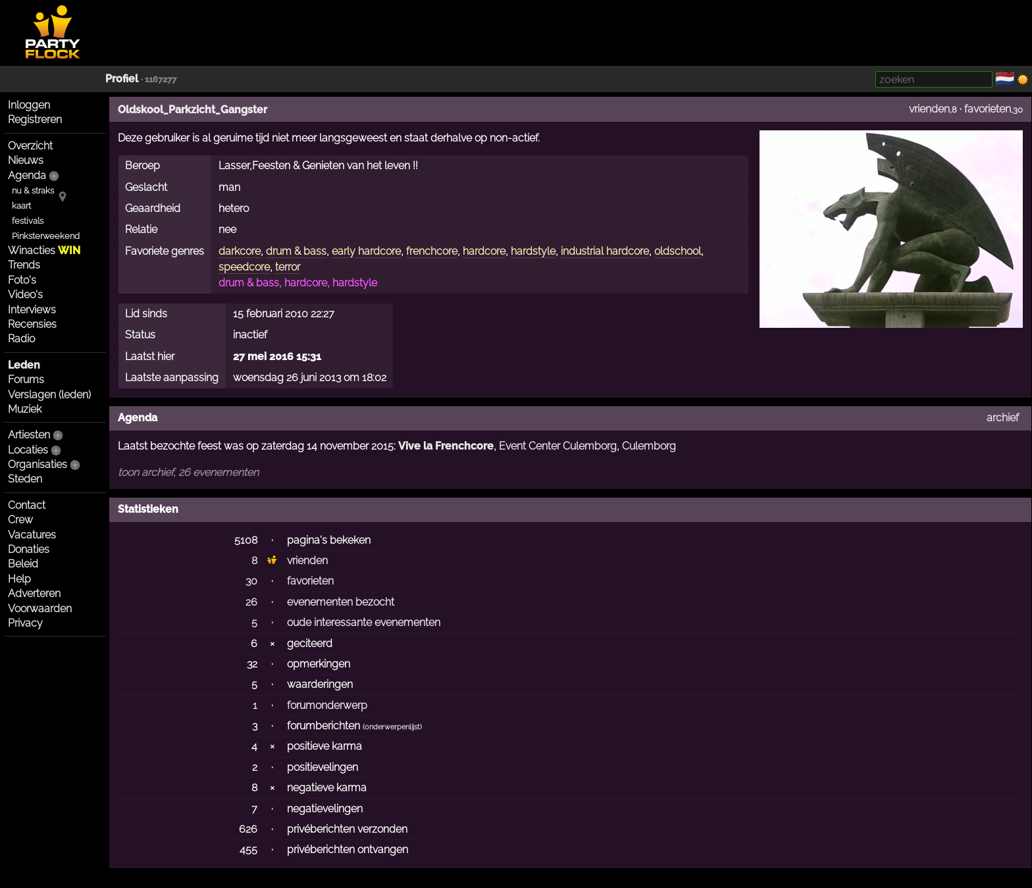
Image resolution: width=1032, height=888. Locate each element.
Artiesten (29, 435)
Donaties (28, 549)
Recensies (32, 324)
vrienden (929, 109)
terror (287, 267)
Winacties (44, 250)
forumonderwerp (327, 705)
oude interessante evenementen (363, 622)
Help (19, 579)
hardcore (484, 251)
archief (1003, 417)
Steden (25, 479)
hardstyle (533, 251)
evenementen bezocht (340, 602)
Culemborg (649, 446)
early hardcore (366, 251)
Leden (24, 365)
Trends (24, 265)
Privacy (25, 623)
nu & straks (33, 191)
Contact (26, 505)
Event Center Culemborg (558, 446)
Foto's (22, 280)
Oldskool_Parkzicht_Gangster (192, 109)
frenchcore (431, 251)
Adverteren (34, 593)
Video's (25, 294)
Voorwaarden (40, 608)
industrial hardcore (605, 251)
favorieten (987, 109)
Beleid (23, 564)
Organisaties (37, 464)
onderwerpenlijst (392, 727)
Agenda (27, 175)
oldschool (677, 251)
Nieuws (25, 160)
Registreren (35, 119)
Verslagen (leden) (49, 394)
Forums (26, 379)
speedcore (244, 267)
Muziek (24, 409)
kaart (21, 206)
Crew (20, 519)
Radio (21, 338)
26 (251, 602)
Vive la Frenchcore (446, 446)
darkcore (240, 251)
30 (251, 581)
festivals (27, 221)
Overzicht (30, 146)
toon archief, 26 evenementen (188, 472)
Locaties (28, 450)
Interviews (32, 309)
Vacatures (32, 535)
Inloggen (29, 105)
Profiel (121, 78)
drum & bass (296, 251)
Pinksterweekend (46, 236)
